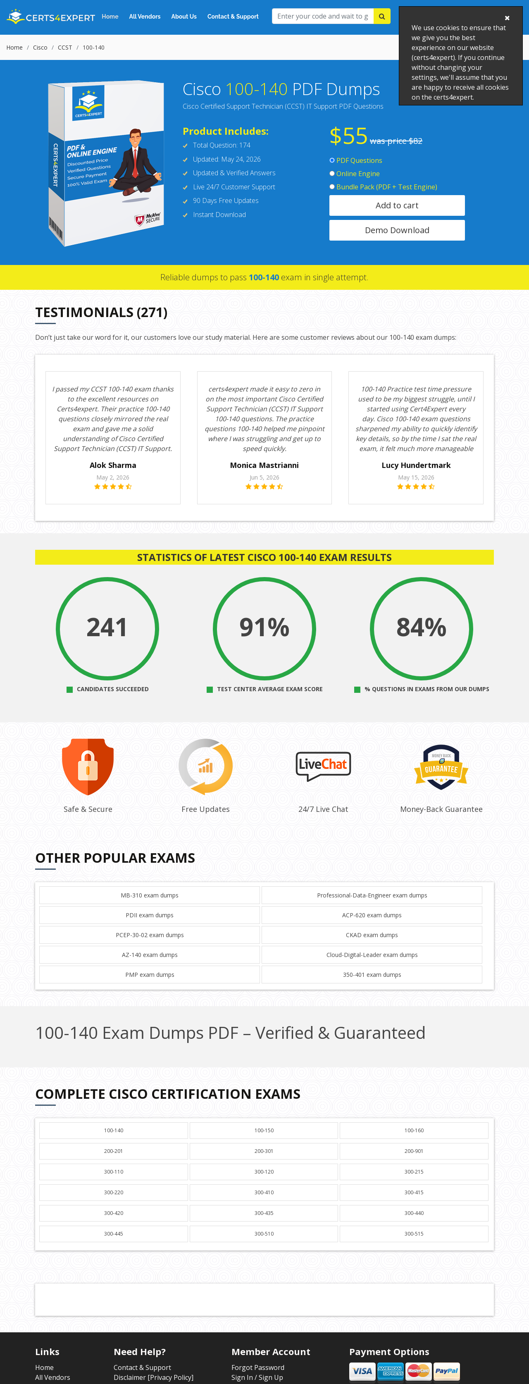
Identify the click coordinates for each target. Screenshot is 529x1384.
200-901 (414, 1151)
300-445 (113, 1233)
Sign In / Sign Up (257, 1377)
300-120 (264, 1171)
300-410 (264, 1192)
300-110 (113, 1171)
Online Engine (354, 173)
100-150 (264, 1130)
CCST (65, 47)
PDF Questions (355, 160)
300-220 (113, 1192)
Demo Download (397, 230)
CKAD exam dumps (372, 935)
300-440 (414, 1213)
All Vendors (145, 16)
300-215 (414, 1171)
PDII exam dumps (150, 915)
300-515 (414, 1233)
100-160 (414, 1130)
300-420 (113, 1213)
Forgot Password (257, 1367)
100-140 (113, 1130)
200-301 (264, 1151)
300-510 (264, 1233)
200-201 (113, 1151)
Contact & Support (233, 16)
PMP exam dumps (149, 974)
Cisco (40, 47)
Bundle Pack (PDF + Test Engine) (383, 186)
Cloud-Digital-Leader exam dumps (372, 955)
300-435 (264, 1213)
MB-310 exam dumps (150, 895)
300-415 (414, 1192)
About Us (184, 16)
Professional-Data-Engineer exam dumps (372, 895)
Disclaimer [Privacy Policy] (153, 1377)
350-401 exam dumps (372, 974)
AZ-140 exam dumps (150, 955)
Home (110, 16)
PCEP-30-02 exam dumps (150, 935)
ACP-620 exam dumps (372, 915)
